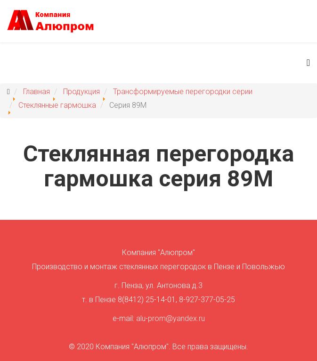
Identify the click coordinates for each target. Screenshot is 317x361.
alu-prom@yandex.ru (170, 318)
